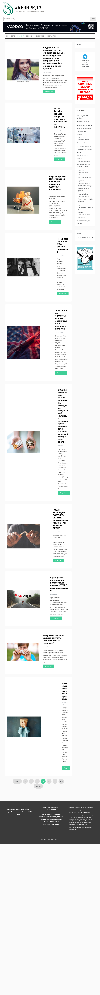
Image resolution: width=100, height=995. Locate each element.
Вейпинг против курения (85, 125)
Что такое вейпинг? (83, 122)
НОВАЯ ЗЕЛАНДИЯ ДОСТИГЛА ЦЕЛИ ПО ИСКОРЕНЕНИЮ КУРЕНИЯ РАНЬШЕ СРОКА (52, 346)
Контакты (51, 36)
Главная (20, 36)
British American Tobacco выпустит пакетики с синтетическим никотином (53, 105)
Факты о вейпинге (83, 143)
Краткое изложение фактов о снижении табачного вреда (83, 164)
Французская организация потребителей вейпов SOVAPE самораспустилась (52, 394)
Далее (38, 522)
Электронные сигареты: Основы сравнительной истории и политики (54, 238)
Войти (79, 44)
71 (37, 517)
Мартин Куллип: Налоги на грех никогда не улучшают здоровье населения (53, 150)
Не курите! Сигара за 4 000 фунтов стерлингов (53, 196)
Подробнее (47, 84)
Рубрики (79, 233)
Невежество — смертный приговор (54, 482)
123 (61, 517)
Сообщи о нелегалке (35, 36)
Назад (17, 517)
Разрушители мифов (84, 146)
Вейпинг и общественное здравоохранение (83, 137)
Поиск (93, 19)
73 (49, 517)
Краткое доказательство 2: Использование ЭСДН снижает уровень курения (85, 185)
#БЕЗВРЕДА (28, 7)
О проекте (10, 36)
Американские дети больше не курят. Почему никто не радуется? (54, 440)
